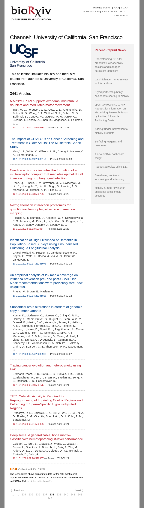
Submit (107, 7)
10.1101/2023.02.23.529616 (28, 127)
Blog (124, 7)
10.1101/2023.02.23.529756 (28, 194)
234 (24, 494)
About (123, 11)
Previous (17, 490)
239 (59, 494)
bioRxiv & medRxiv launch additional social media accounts (110, 191)
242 (80, 494)
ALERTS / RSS (91, 11)
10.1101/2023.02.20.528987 (28, 458)
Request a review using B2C (111, 166)
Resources (109, 11)
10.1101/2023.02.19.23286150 (29, 159)
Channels (121, 15)
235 (31, 494)
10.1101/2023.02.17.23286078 (29, 263)
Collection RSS (27, 469)
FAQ (116, 7)
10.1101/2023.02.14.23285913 (29, 354)
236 (38, 494)
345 (50, 498)
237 (45, 494)
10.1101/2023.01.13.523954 (28, 228)
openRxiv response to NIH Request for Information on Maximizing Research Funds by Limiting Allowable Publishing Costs (111, 112)
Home (97, 7)
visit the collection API (39, 481)
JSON (41, 469)
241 (73, 494)
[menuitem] (97, 8)
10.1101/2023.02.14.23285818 (29, 295)
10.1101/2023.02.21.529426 (28, 424)
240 (66, 494)
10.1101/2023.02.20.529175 (28, 385)
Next (79, 490)
